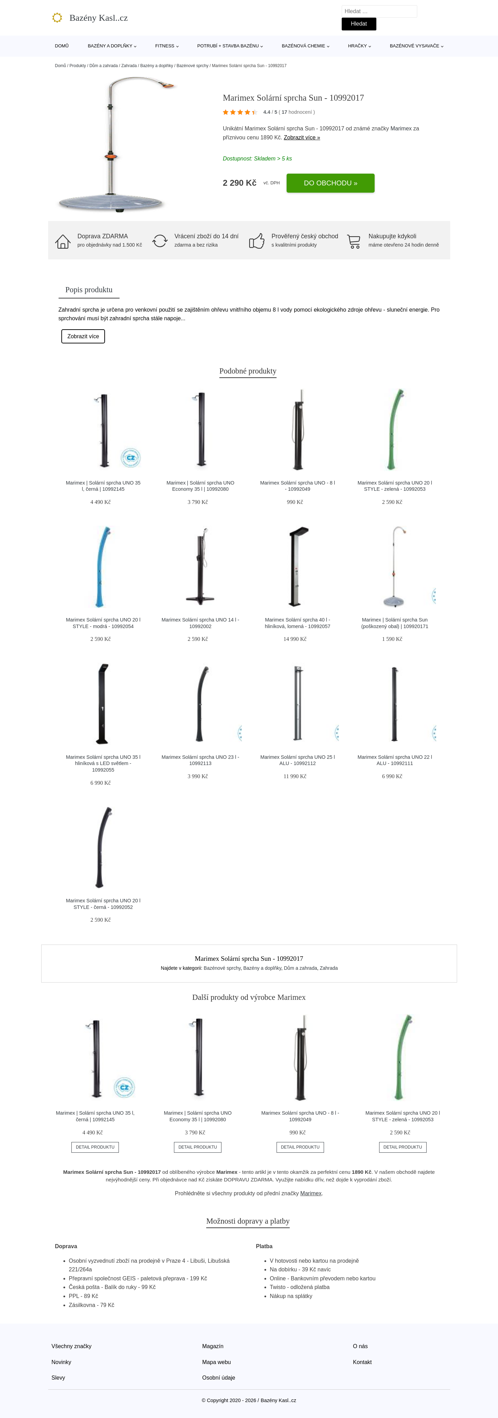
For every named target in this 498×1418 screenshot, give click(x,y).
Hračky (357, 45)
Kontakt (362, 1362)
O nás (360, 1346)
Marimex (401, 128)
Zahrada (129, 65)
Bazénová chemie (303, 45)
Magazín (213, 1346)
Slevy (58, 1378)
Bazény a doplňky (110, 45)
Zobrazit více (83, 336)
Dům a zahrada (103, 65)
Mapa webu (216, 1362)
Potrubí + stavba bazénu (228, 45)
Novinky (61, 1362)
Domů (62, 45)
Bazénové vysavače (414, 45)
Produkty (78, 65)
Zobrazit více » (302, 137)
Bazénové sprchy (192, 65)
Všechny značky (72, 1346)
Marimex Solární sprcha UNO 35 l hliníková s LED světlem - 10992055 (103, 763)
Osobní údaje (218, 1378)
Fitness (164, 45)
